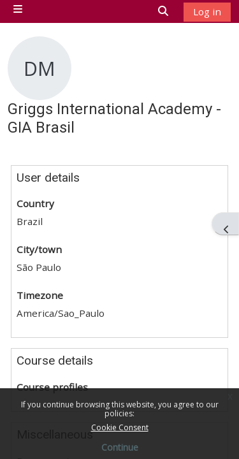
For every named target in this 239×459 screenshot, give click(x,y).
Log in (207, 11)
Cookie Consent (119, 427)
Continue (119, 447)
